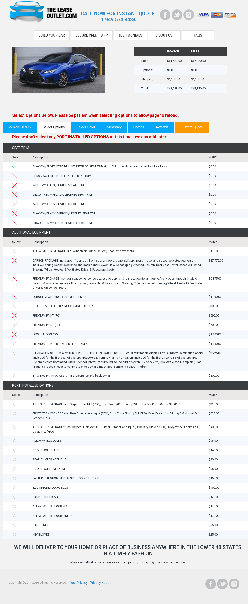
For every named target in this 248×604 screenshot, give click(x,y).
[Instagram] (188, 14)
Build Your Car (52, 34)
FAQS (198, 34)
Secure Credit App (91, 34)
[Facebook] (165, 14)
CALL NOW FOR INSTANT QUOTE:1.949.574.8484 (118, 16)
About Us (164, 34)
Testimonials (130, 34)
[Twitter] (177, 14)
